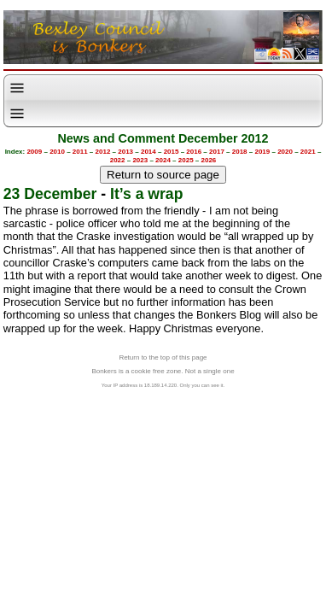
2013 (125, 151)
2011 (80, 151)
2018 (239, 151)
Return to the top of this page (163, 357)
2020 (285, 151)
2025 (186, 160)
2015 (171, 151)
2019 (262, 151)
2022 (117, 160)
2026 (209, 160)
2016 (193, 151)
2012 (103, 151)
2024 (163, 160)
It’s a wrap (146, 193)
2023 (140, 160)
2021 (308, 151)
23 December (50, 193)
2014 (148, 151)
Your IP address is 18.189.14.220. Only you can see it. (163, 385)
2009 (34, 151)
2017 (216, 151)
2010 (57, 151)
